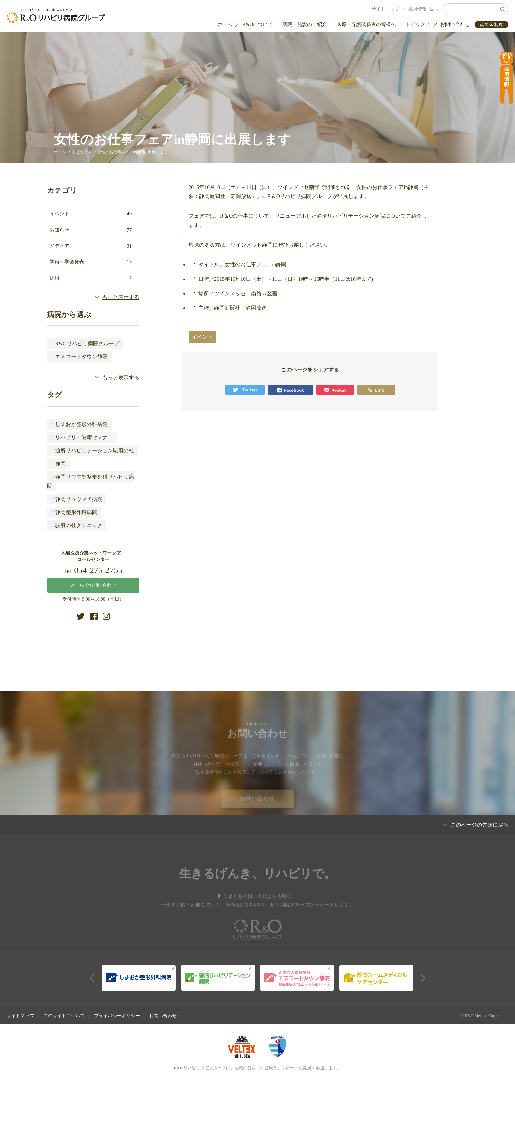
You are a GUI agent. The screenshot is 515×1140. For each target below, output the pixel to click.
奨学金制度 (492, 24)
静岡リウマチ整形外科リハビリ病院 (90, 481)
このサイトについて (64, 1015)
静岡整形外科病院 (74, 512)
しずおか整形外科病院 (79, 424)
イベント (91, 214)
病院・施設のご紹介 (304, 24)
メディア (91, 246)
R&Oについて (257, 24)
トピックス (418, 24)
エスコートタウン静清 (79, 356)
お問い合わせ (455, 24)
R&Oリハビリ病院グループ (85, 343)
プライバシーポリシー (117, 1015)
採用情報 (417, 9)
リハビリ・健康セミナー (82, 437)
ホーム (225, 24)
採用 (91, 278)
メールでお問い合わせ (93, 585)
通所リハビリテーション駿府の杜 (92, 450)
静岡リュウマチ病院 (76, 499)
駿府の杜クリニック (76, 525)
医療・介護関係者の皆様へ (366, 24)
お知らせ (91, 230)
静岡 (58, 463)
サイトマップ (385, 9)
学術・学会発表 (91, 261)
